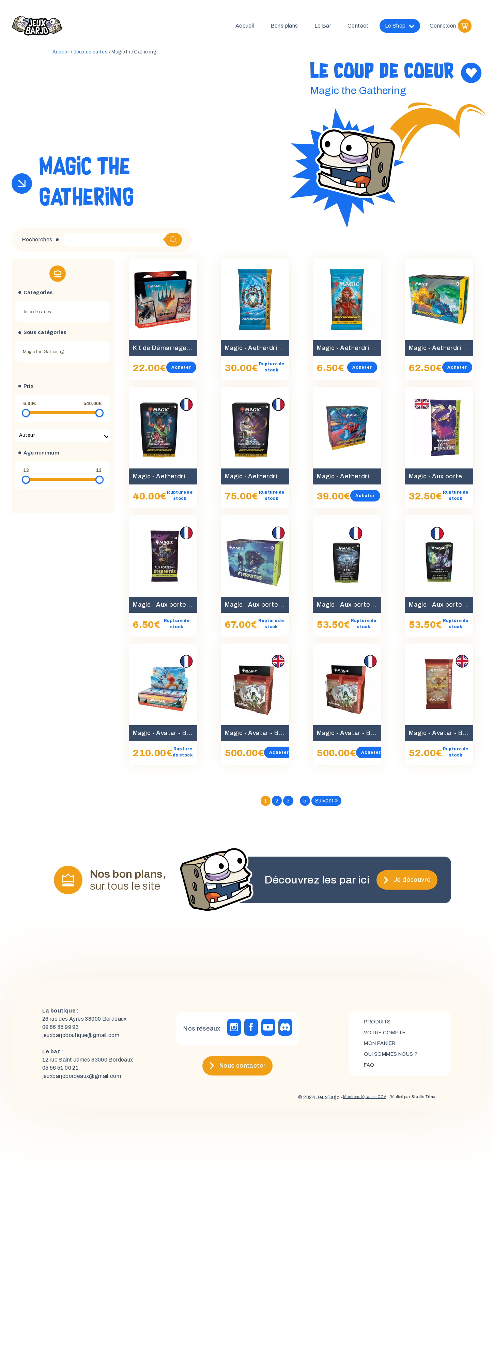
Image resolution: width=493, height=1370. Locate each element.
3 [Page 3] (288, 803)
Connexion (443, 27)
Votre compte (387, 1034)
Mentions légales (337, 1100)
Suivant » (326, 803)
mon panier (382, 1046)
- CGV (365, 1100)
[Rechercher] (173, 242)
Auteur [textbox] (27, 438)
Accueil (244, 27)
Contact (358, 27)
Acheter (187, 370)
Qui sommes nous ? (393, 1058)
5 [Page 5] (304, 803)
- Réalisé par (404, 1100)
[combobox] (62, 438)
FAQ (369, 1069)
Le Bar (322, 27)
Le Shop (400, 27)
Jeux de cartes (91, 54)
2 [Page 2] (276, 803)
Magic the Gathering (43, 354)
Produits (379, 1023)
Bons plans (284, 27)
